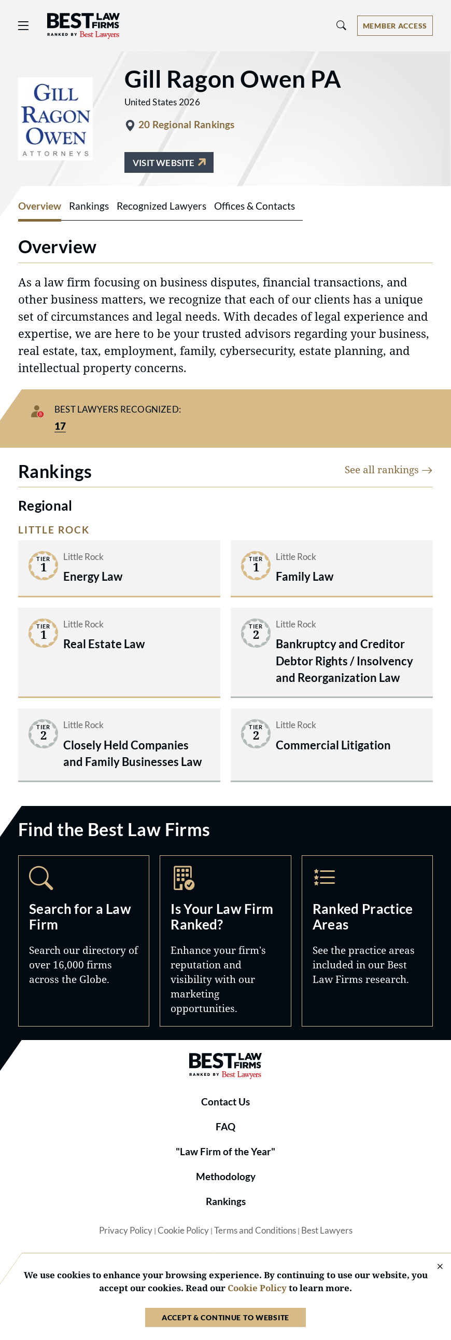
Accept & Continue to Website (225, 1317)
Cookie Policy (183, 1230)
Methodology (226, 1176)
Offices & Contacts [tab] (254, 206)
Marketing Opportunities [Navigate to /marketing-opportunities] (225, 941)
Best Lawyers (327, 1230)
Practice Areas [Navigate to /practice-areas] (367, 941)
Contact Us (225, 1101)
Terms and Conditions (255, 1230)
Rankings (226, 1201)
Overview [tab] (39, 206)
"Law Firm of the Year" (225, 1151)
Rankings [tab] (89, 206)
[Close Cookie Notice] (433, 1267)
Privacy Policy (125, 1230)
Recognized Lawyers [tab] (161, 206)
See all (389, 469)
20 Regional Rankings (186, 124)
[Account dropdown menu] (395, 26)
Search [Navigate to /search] (84, 941)
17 (60, 426)
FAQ (225, 1126)
